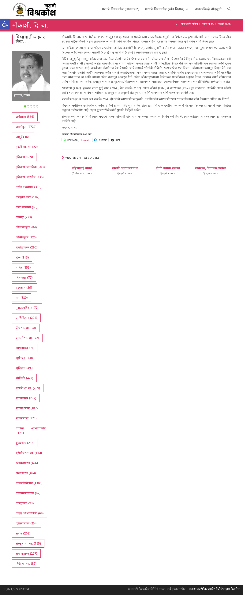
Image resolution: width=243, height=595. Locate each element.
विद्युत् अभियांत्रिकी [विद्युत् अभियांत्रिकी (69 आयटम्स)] (29, 513)
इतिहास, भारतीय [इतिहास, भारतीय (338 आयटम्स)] (29, 177)
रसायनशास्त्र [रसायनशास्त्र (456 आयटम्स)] (27, 463)
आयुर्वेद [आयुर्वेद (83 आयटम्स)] (23, 136)
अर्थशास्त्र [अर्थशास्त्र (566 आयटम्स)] (25, 116)
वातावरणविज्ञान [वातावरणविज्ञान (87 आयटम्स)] (28, 493)
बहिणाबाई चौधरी (82, 168)
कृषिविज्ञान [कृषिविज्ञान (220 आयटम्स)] (26, 237)
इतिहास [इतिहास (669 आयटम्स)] (24, 157)
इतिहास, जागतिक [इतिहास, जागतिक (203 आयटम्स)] (30, 167)
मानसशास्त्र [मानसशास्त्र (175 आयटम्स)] (26, 418)
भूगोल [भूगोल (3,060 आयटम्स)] (24, 358)
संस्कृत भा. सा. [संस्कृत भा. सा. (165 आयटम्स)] (28, 543)
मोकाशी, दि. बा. (224, 24)
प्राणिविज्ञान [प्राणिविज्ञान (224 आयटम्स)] (26, 317)
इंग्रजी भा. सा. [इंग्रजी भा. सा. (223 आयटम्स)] (27, 147)
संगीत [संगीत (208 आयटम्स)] (23, 533)
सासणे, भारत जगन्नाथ (125, 168)
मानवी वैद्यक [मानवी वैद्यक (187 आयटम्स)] (27, 408)
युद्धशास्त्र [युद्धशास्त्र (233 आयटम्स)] (25, 443)
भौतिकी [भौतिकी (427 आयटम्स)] (24, 378)
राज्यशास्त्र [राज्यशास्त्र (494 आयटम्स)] (26, 473)
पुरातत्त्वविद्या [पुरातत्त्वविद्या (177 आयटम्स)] (27, 307)
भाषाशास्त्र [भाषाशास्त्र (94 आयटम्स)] (25, 348)
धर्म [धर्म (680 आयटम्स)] (22, 297)
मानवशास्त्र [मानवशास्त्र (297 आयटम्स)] (26, 398)
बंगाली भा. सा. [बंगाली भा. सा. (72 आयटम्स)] (27, 338)
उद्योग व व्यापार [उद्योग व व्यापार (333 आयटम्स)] (28, 187)
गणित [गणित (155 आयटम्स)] (23, 267)
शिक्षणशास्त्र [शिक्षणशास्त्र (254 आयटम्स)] (26, 523)
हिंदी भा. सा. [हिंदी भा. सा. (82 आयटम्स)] (26, 563)
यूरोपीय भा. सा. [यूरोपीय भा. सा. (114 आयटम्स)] (29, 453)
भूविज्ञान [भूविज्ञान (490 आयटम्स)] (24, 368)
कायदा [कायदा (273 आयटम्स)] (24, 217)
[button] (5, 24)
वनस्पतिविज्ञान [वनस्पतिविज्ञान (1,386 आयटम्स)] (29, 483)
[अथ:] (176, 24)
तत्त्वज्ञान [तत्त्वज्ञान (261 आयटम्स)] (24, 287)
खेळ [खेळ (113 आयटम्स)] (22, 257)
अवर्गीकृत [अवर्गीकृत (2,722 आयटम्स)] (26, 126)
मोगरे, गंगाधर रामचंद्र (168, 168)
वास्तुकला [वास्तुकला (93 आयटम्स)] (25, 503)
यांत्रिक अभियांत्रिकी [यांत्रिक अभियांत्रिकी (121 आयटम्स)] (31, 430)
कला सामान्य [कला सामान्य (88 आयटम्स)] (26, 207)
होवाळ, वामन (22, 95)
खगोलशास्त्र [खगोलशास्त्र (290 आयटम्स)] (26, 247)
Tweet (84, 139)
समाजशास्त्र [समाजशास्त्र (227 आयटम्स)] (26, 553)
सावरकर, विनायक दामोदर (210, 168)
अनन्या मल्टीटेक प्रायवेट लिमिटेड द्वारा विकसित (214, 589)
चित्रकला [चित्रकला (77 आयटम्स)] (24, 277)
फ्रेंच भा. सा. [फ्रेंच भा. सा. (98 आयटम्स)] (26, 327)
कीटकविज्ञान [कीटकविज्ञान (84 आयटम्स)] (26, 227)
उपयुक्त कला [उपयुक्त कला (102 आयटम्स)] (27, 197)
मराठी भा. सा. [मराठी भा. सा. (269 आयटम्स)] (28, 388)
